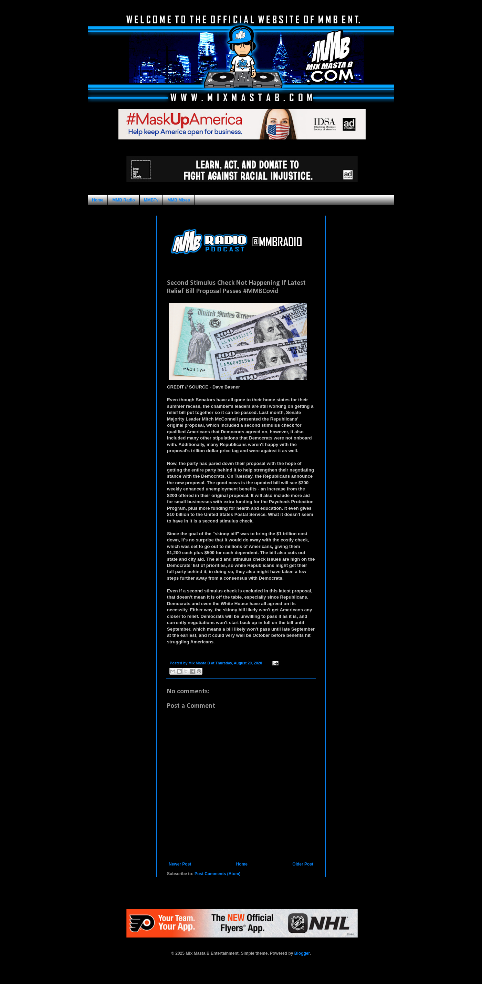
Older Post (302, 864)
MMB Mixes (178, 200)
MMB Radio (123, 200)
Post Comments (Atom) (217, 873)
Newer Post (180, 864)
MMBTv (151, 200)
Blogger (302, 953)
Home (97, 200)
